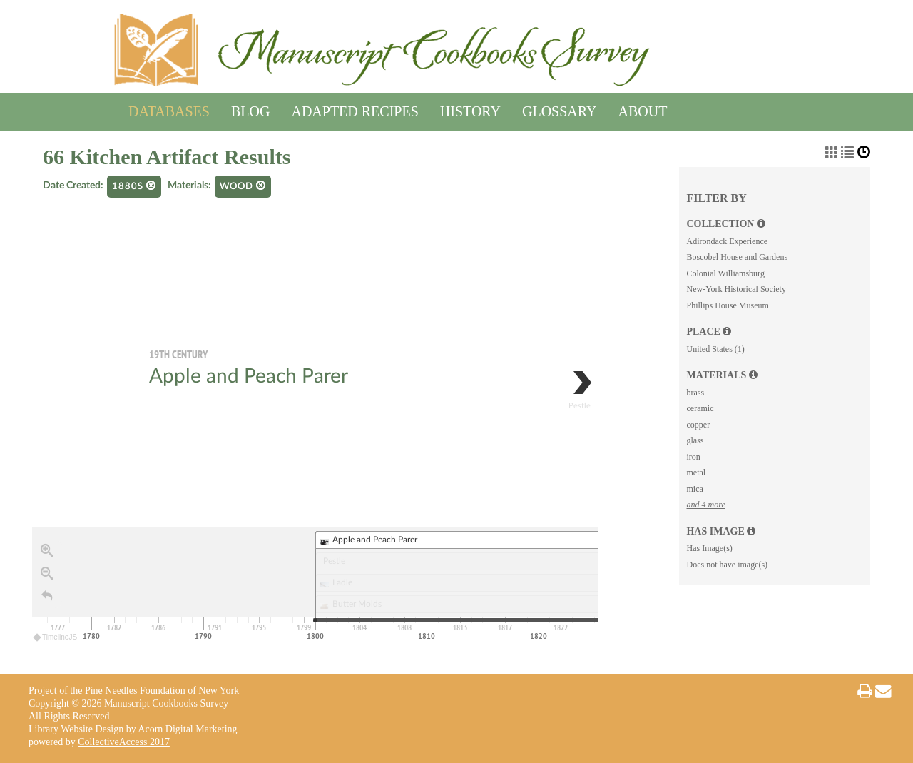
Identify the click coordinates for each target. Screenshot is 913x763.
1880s (134, 186)
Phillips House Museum (727, 305)
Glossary (559, 108)
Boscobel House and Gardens (736, 257)
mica (694, 489)
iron (693, 457)
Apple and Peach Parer (248, 376)
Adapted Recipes (354, 108)
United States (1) (715, 349)
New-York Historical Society (735, 289)
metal (695, 472)
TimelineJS (55, 637)
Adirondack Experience (726, 241)
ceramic (699, 408)
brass (695, 393)
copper (698, 425)
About (643, 108)
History (470, 108)
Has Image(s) (709, 548)
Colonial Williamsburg (725, 273)
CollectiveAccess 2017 (124, 742)
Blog (250, 108)
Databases (169, 108)
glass (694, 440)
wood (243, 186)
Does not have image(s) (726, 565)
